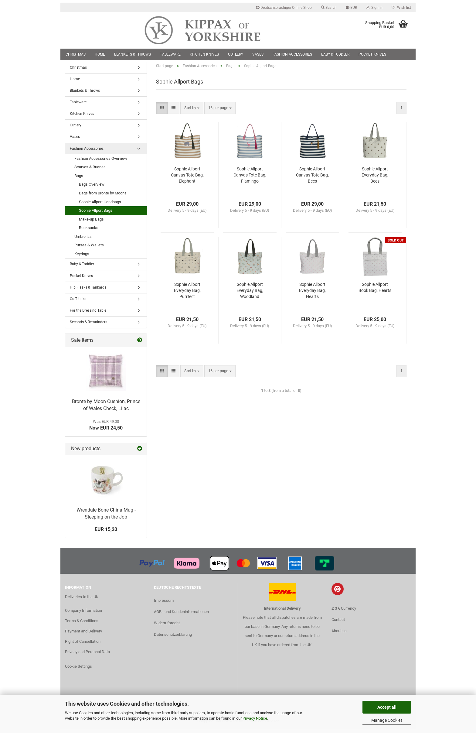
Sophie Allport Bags (95, 214)
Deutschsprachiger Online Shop (284, 7)
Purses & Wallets (89, 249)
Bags (78, 179)
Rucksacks (88, 231)
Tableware (170, 54)
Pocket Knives (372, 54)
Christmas (76, 54)
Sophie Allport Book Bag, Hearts (375, 291)
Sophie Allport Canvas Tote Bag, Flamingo (249, 178)
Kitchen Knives (204, 54)
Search (329, 7)
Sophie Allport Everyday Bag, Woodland (249, 294)
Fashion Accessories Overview (100, 162)
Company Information (83, 614)
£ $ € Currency (344, 612)
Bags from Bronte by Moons (103, 196)
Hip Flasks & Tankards (88, 291)
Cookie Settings (78, 670)
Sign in (374, 7)
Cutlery (235, 54)
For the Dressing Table (88, 314)
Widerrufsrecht (167, 627)
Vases (258, 54)
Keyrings (81, 257)
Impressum (164, 604)
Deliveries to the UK (81, 600)
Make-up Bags (91, 223)
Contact (338, 623)
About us (339, 634)
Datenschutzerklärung (173, 638)
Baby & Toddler (335, 54)
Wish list (401, 7)
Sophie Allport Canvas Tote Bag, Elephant (187, 178)
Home (100, 54)
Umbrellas (83, 240)
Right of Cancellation (82, 645)
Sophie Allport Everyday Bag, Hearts (312, 294)
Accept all (386, 707)
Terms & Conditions (81, 624)
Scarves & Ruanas (90, 171)
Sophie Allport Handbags (100, 205)
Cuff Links (78, 302)
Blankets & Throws (132, 54)
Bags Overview (91, 188)
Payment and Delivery (83, 635)
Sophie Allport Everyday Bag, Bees (375, 178)
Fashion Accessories (292, 54)
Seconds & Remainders (88, 326)
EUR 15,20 (106, 533)
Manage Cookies (387, 720)
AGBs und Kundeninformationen (181, 615)
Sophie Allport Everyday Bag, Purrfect (187, 294)
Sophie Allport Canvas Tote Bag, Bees (312, 178)
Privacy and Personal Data (87, 655)
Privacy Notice (255, 718)
